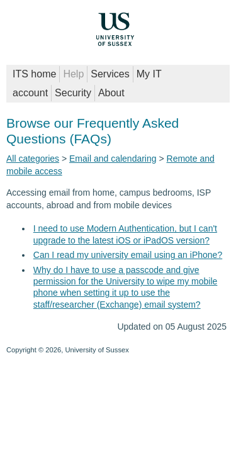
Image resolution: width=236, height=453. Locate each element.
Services (110, 74)
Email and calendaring (113, 159)
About (111, 92)
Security (73, 92)
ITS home (34, 74)
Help (73, 74)
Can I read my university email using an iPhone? (127, 255)
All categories (32, 159)
